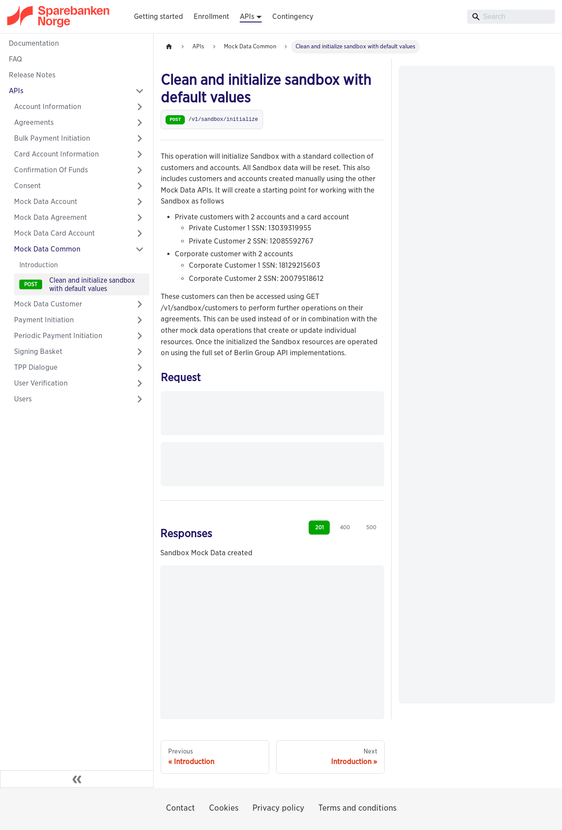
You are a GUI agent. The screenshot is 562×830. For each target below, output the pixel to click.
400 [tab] (345, 527)
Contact (180, 807)
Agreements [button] (34, 122)
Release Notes (32, 75)
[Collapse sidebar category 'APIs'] (139, 91)
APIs (16, 91)
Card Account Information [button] (56, 154)
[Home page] (169, 47)
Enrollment (211, 16)
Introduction (38, 265)
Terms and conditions (357, 807)
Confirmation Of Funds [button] (51, 170)
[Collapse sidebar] (77, 779)
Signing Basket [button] (38, 351)
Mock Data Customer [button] (48, 304)
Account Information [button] (47, 106)
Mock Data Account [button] (45, 201)
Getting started (158, 16)
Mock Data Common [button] (47, 249)
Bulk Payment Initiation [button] (52, 138)
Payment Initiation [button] (44, 320)
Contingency (292, 16)
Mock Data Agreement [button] (50, 217)
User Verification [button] (41, 383)
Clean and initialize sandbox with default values (92, 284)
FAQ (15, 59)
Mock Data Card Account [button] (54, 233)
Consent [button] (27, 186)
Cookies (223, 807)
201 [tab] (319, 527)
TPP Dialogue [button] (36, 367)
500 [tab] (371, 527)
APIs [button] (247, 16)
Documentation (34, 43)
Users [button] (23, 399)
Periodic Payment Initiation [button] (58, 335)
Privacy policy (278, 807)
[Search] (511, 17)
